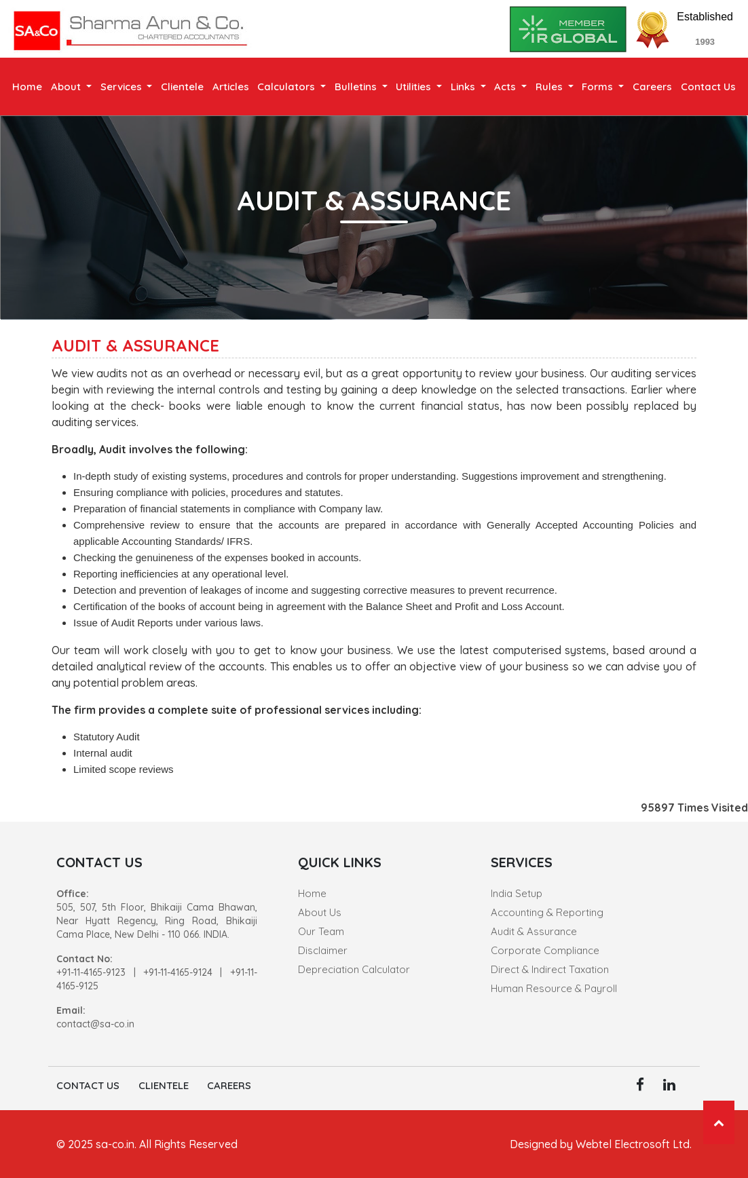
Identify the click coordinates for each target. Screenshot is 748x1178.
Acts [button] (506, 86)
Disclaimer (323, 950)
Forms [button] (599, 86)
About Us (319, 912)
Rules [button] (550, 86)
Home (27, 86)
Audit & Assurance (534, 931)
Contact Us (708, 86)
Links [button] (464, 86)
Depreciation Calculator (354, 969)
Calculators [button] (287, 86)
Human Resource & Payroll (554, 988)
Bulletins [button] (357, 86)
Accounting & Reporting (547, 912)
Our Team (321, 931)
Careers (652, 86)
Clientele (182, 86)
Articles (230, 86)
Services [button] (122, 86)
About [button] (67, 86)
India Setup (516, 893)
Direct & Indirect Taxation (550, 969)
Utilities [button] (415, 86)
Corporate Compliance (545, 950)
